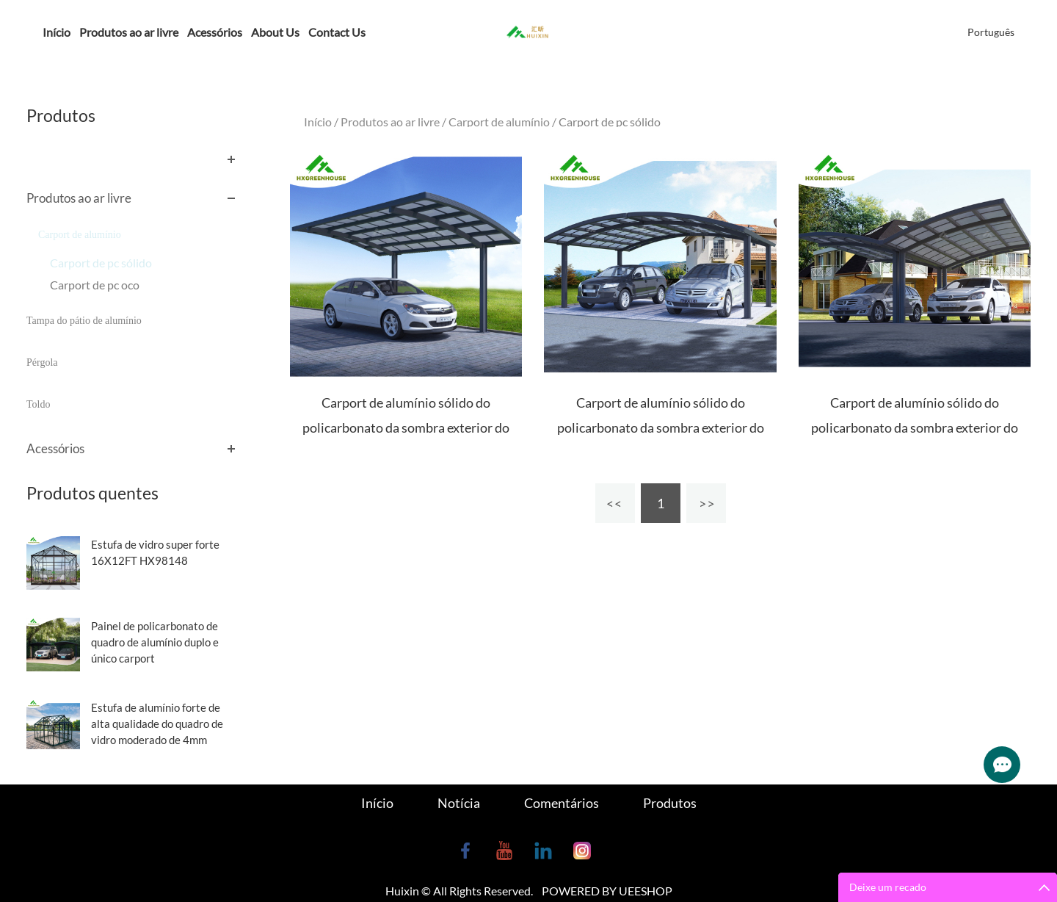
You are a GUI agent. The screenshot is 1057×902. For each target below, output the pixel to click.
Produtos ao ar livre (128, 32)
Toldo (38, 404)
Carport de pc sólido (101, 263)
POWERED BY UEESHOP (607, 891)
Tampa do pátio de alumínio (84, 320)
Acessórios (214, 32)
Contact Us (337, 32)
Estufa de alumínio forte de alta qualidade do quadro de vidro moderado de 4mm (157, 723)
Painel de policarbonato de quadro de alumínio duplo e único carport (155, 642)
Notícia (458, 803)
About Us (275, 32)
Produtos (670, 803)
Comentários (561, 803)
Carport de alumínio (79, 234)
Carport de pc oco (94, 285)
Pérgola (42, 362)
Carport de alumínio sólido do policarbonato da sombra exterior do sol (405, 427)
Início (56, 32)
